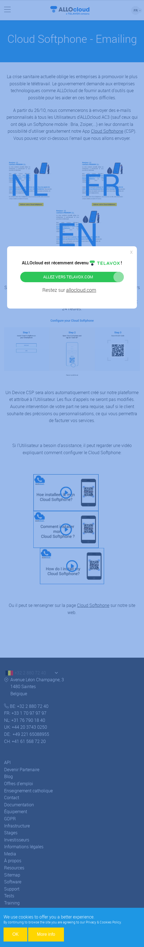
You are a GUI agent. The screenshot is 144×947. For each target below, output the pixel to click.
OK (15, 934)
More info (46, 934)
